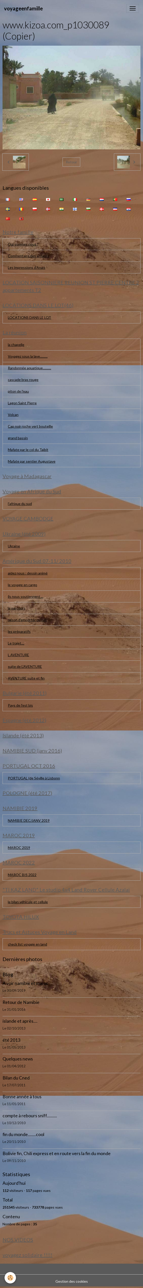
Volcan (13, 414)
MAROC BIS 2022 (22, 875)
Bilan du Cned (16, 1078)
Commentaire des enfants (28, 256)
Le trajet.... (16, 643)
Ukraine (14, 546)
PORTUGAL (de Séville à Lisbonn (34, 778)
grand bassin (18, 438)
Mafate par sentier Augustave (31, 461)
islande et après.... (20, 1021)
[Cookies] (10, 1277)
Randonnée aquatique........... (29, 368)
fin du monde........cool (23, 1134)
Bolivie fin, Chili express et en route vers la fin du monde (57, 1153)
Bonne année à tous (22, 1096)
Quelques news (18, 1058)
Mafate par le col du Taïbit (28, 449)
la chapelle (16, 344)
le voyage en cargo (22, 585)
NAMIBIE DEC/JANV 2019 (29, 820)
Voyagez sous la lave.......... (28, 356)
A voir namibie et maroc (25, 983)
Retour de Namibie (21, 1002)
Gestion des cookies (71, 1281)
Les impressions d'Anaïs (26, 267)
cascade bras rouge (23, 379)
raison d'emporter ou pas (27, 620)
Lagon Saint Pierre (22, 403)
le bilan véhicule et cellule (28, 902)
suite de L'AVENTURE (25, 666)
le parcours (16, 608)
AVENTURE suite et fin (26, 678)
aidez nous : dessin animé (28, 573)
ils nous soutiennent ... (25, 596)
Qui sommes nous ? (23, 244)
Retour (71, 162)
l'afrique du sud (20, 503)
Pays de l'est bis (20, 705)
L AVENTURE (18, 655)
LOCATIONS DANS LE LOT (29, 317)
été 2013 (11, 1040)
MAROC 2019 (19, 847)
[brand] (23, 8)
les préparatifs (19, 631)
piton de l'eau (18, 391)
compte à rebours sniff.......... (30, 1115)
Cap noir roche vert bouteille (30, 426)
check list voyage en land (27, 944)
